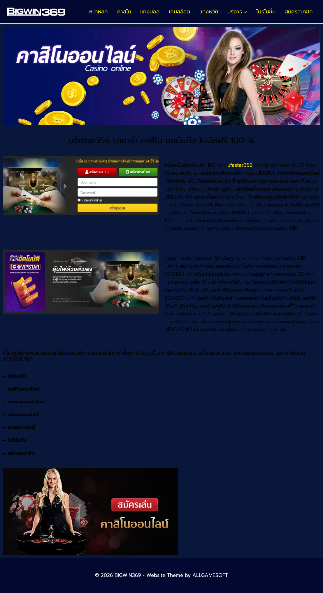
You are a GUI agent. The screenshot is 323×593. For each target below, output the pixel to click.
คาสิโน (124, 12)
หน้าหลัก (98, 12)
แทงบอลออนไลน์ (26, 401)
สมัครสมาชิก (299, 12)
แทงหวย (208, 12)
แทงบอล (149, 12)
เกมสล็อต (179, 12)
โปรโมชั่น (265, 12)
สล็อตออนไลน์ (23, 414)
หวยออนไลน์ (21, 427)
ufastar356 (239, 165)
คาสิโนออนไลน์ (23, 389)
